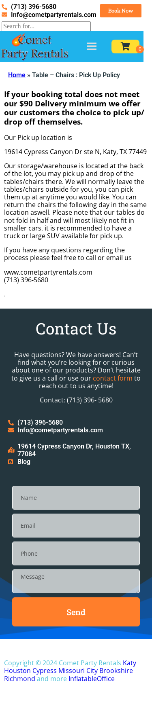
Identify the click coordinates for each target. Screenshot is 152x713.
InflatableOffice (92, 678)
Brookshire (116, 670)
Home (17, 75)
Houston (17, 670)
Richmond (19, 678)
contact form (113, 378)
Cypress (44, 670)
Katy (129, 662)
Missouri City (78, 670)
